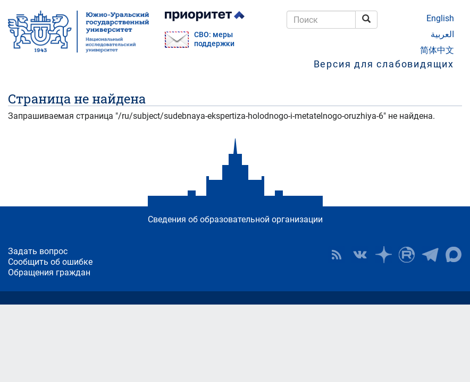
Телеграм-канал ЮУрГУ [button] (430, 254)
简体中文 (437, 50)
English (440, 18)
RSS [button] (336, 254)
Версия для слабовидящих (384, 64)
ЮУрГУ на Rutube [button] (406, 254)
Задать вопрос (38, 251)
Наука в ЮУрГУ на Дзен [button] (383, 254)
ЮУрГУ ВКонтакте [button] (359, 254)
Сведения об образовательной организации (235, 219)
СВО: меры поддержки (214, 39)
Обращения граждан (49, 272)
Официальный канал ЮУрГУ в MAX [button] (453, 254)
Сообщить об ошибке (50, 262)
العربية (442, 34)
